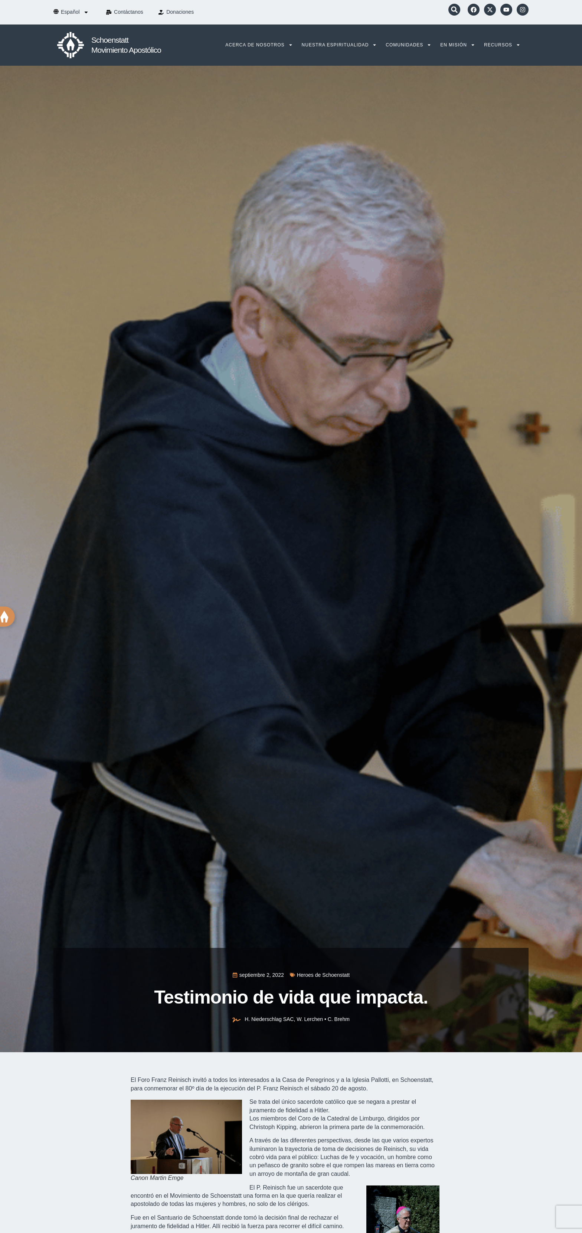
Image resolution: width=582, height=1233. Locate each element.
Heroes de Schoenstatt (323, 975)
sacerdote (318, 1187)
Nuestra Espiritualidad (339, 45)
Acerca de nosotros (258, 45)
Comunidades (408, 45)
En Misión (457, 45)
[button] (454, 10)
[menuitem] (75, 12)
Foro (144, 1080)
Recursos (502, 45)
